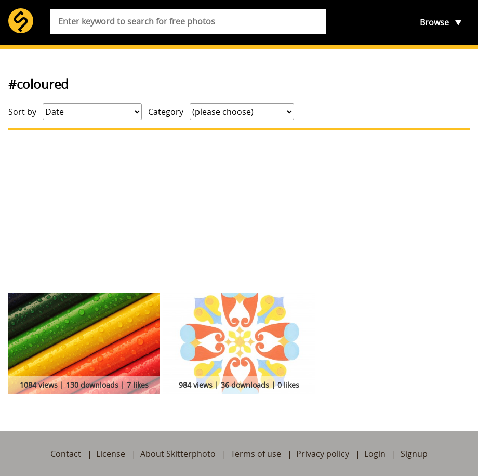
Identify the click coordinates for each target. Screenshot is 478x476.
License (110, 453)
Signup (414, 453)
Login (375, 453)
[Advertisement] (239, 211)
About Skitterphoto (178, 453)
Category (165, 111)
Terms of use (256, 453)
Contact (65, 453)
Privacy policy (322, 453)
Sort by (22, 111)
